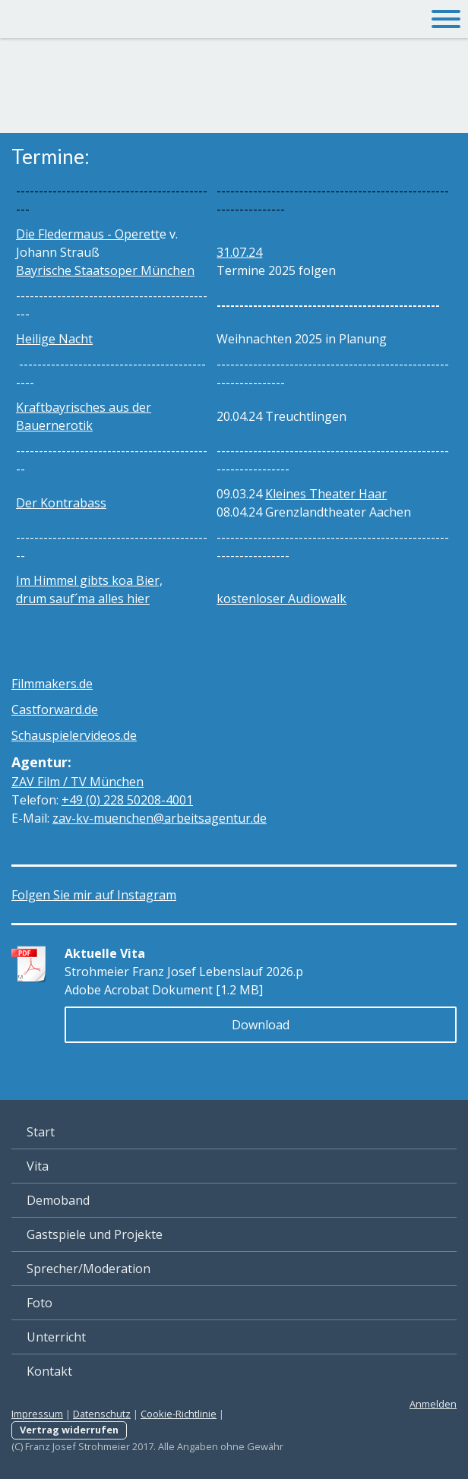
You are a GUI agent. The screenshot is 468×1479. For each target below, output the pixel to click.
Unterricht (56, 1337)
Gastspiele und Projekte (95, 1234)
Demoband (58, 1200)
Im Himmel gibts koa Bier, (89, 580)
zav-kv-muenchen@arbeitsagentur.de (159, 818)
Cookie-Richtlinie (179, 1414)
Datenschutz (102, 1414)
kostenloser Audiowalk (281, 598)
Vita (38, 1166)
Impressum (37, 1414)
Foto (39, 1302)
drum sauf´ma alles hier (83, 598)
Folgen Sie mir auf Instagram (93, 894)
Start (41, 1131)
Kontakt (49, 1371)
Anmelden (433, 1404)
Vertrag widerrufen (69, 1429)
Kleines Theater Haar (326, 493)
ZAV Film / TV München (77, 781)
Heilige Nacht (54, 338)
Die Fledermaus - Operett (88, 234)
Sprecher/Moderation (88, 1268)
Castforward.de (54, 709)
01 (127, 800)
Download (260, 1024)
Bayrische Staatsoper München (105, 270)
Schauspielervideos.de (74, 735)
